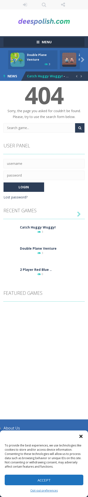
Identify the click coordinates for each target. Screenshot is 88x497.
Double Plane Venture (38, 248)
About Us (12, 428)
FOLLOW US (63, 4)
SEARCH (44, 4)
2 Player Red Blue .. (36, 269)
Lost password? (15, 197)
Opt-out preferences (44, 491)
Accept (44, 480)
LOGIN (25, 4)
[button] (81, 436)
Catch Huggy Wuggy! (45, 76)
